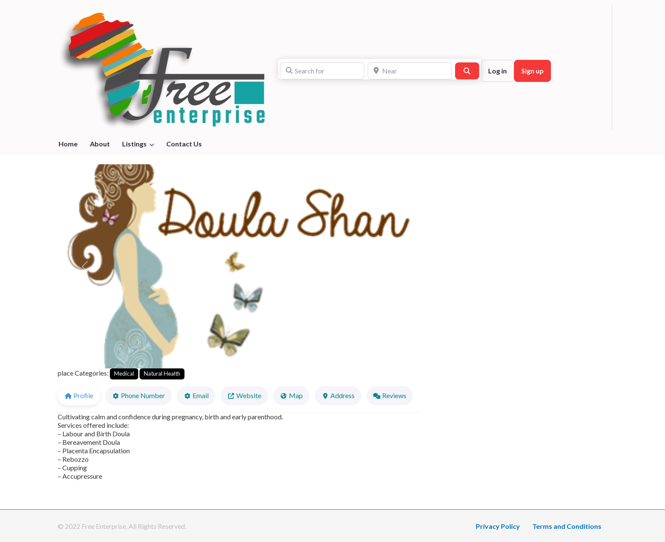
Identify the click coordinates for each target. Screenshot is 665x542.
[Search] (467, 70)
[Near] (410, 70)
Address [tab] (338, 395)
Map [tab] (291, 395)
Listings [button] (134, 144)
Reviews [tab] (389, 395)
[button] (85, 266)
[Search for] (322, 70)
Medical (124, 373)
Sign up (532, 71)
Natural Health (162, 373)
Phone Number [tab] (138, 395)
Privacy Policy (498, 526)
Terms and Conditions (566, 526)
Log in (497, 71)
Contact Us (184, 144)
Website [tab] (244, 395)
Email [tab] (196, 395)
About (100, 144)
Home (68, 144)
